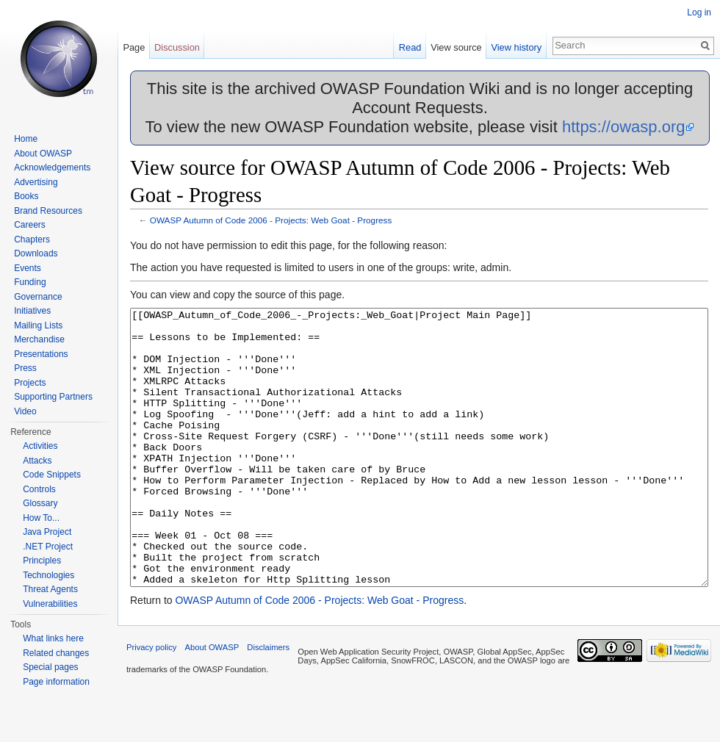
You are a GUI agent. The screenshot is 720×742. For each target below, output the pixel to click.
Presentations (41, 354)
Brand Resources (48, 211)
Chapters (32, 239)
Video (25, 411)
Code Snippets (52, 474)
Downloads (35, 253)
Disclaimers (268, 702)
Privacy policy (151, 702)
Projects (30, 383)
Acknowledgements (52, 167)
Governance (38, 297)
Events (27, 268)
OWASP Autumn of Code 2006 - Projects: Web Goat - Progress (271, 220)
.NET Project (48, 546)
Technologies (48, 575)
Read (410, 47)
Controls (39, 489)
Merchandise (39, 339)
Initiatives (32, 311)
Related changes (56, 653)
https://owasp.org (623, 127)
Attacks (37, 460)
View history (516, 47)
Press (25, 368)
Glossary (40, 503)
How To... (41, 518)
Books (26, 196)
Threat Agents (50, 589)
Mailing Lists (38, 325)
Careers (30, 225)
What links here (53, 638)
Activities (40, 446)
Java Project (47, 532)
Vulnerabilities (50, 604)
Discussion (177, 47)
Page (134, 47)
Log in (699, 12)
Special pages (50, 667)
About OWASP (43, 153)
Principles (42, 560)
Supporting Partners (53, 397)
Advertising (35, 182)
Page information (56, 682)
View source (456, 47)
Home (25, 139)
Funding (30, 282)
